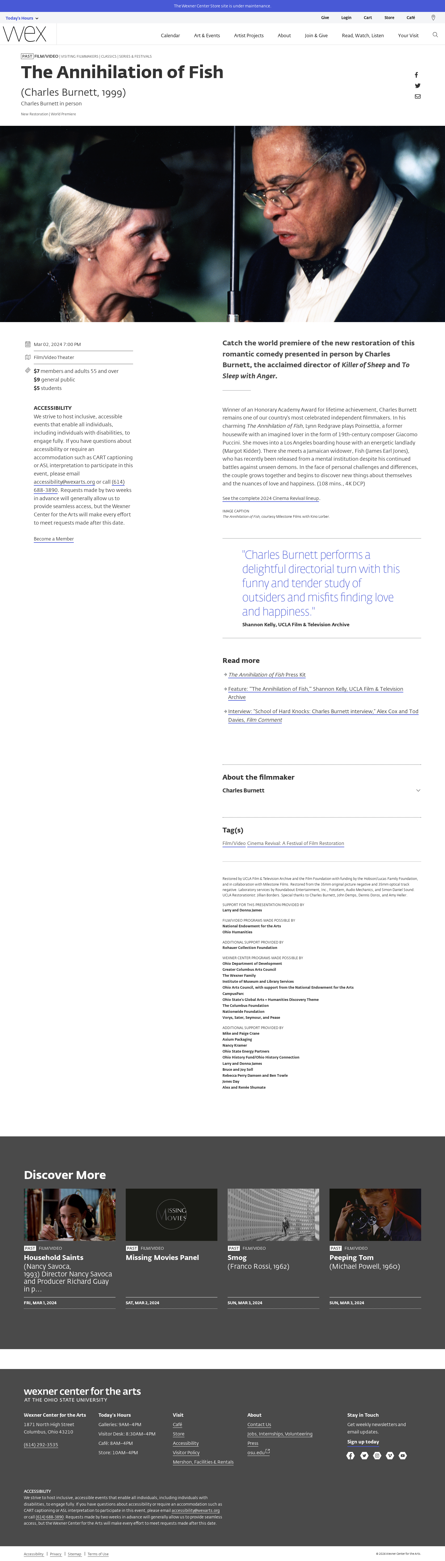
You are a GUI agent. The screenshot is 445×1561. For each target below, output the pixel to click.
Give (325, 18)
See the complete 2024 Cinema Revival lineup (277, 497)
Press (252, 1444)
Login (346, 18)
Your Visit (408, 36)
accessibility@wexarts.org (64, 481)
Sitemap (75, 1554)
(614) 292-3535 (41, 1446)
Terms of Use (98, 1554)
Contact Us (259, 1425)
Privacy (56, 1554)
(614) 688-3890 (50, 1517)
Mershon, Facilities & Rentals (203, 1463)
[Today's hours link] (19, 17)
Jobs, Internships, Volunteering (279, 1435)
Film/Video (235, 844)
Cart (368, 18)
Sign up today (365, 1443)
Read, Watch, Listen (363, 36)
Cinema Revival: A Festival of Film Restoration (304, 844)
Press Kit (267, 675)
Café (411, 18)
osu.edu (258, 1453)
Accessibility (186, 1444)
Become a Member (54, 539)
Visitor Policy (186, 1453)
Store (389, 18)
